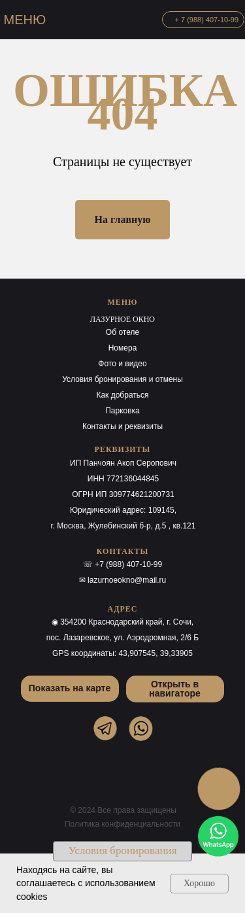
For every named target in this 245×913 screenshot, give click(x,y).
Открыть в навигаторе (175, 689)
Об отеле (122, 332)
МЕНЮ (25, 19)
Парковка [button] (122, 410)
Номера (122, 348)
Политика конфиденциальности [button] (122, 824)
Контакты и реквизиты (122, 426)
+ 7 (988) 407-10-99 (207, 20)
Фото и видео (122, 363)
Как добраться (122, 395)
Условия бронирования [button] (123, 850)
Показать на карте (69, 688)
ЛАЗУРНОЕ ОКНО (122, 319)
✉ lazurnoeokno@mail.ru (123, 580)
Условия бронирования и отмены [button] (122, 379)
